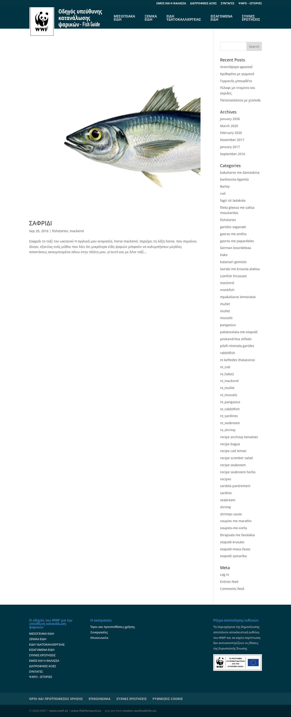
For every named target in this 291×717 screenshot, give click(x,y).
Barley (225, 186)
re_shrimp (228, 430)
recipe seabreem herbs (238, 472)
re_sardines (229, 416)
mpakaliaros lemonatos (238, 297)
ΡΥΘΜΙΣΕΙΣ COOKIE (168, 699)
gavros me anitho (233, 234)
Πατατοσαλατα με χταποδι (240, 100)
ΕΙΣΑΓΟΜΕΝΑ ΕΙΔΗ (221, 18)
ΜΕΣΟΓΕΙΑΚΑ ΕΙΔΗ (41, 633)
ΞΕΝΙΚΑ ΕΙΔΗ (151, 18)
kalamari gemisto (233, 262)
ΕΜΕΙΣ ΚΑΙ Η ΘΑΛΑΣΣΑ (44, 661)
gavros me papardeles (237, 241)
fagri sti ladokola (233, 200)
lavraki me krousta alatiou (240, 269)
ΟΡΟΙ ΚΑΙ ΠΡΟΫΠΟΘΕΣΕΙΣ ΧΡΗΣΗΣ (56, 699)
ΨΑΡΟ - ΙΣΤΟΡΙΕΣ (40, 677)
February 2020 (231, 133)
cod (223, 193)
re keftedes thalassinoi (237, 360)
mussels (226, 318)
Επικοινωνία (99, 638)
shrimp (225, 507)
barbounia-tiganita (234, 179)
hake (224, 255)
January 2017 (230, 147)
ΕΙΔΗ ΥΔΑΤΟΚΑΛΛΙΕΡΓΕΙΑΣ (183, 18)
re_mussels (228, 395)
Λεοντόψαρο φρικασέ (236, 67)
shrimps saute (231, 514)
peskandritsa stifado (235, 339)
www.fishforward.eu (86, 711)
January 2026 (230, 119)
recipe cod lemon (233, 451)
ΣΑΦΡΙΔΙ (40, 223)
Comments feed (232, 588)
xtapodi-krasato (232, 542)
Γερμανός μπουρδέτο (236, 81)
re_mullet (227, 388)
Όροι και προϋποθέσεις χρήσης (112, 627)
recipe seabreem (233, 465)
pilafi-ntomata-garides (237, 346)
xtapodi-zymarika (233, 556)
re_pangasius (230, 402)
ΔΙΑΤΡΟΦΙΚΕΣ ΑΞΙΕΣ (203, 3)
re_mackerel (229, 381)
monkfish (227, 290)
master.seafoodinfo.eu (139, 711)
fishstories (60, 231)
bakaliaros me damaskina (239, 172)
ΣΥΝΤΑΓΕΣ (227, 3)
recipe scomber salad (236, 458)
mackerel (77, 231)
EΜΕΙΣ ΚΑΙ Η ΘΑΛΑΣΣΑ (171, 3)
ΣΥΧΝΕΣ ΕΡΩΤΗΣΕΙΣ (251, 18)
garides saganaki (233, 227)
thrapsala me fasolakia (237, 535)
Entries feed (229, 581)
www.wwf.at (58, 711)
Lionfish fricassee (233, 276)
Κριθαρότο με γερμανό (237, 74)
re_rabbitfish (230, 409)
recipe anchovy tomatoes (239, 437)
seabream (227, 500)
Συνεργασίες (99, 632)
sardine (226, 493)
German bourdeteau (235, 248)
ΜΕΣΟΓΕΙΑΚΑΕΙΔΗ (124, 18)
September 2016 (232, 154)
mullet (225, 304)
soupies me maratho (235, 521)
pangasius (228, 325)
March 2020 (229, 126)
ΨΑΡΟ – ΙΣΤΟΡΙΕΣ (250, 3)
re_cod (225, 367)
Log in (224, 574)
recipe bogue (230, 444)
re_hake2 (227, 374)
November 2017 (232, 140)
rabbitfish (227, 353)
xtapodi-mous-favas (235, 549)
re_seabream (230, 423)
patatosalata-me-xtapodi (239, 332)
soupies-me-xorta (233, 528)
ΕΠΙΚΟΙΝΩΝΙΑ (99, 699)
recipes (225, 479)
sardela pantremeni (235, 486)
